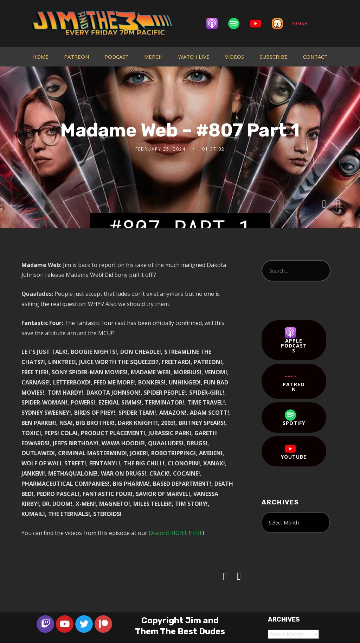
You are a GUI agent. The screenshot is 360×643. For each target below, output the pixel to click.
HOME (40, 56)
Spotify (294, 417)
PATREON (76, 56)
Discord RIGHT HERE (176, 533)
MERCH (153, 56)
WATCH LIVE (194, 56)
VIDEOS (234, 56)
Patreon (294, 382)
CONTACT (315, 56)
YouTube (294, 451)
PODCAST (116, 56)
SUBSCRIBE (273, 56)
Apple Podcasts (294, 340)
